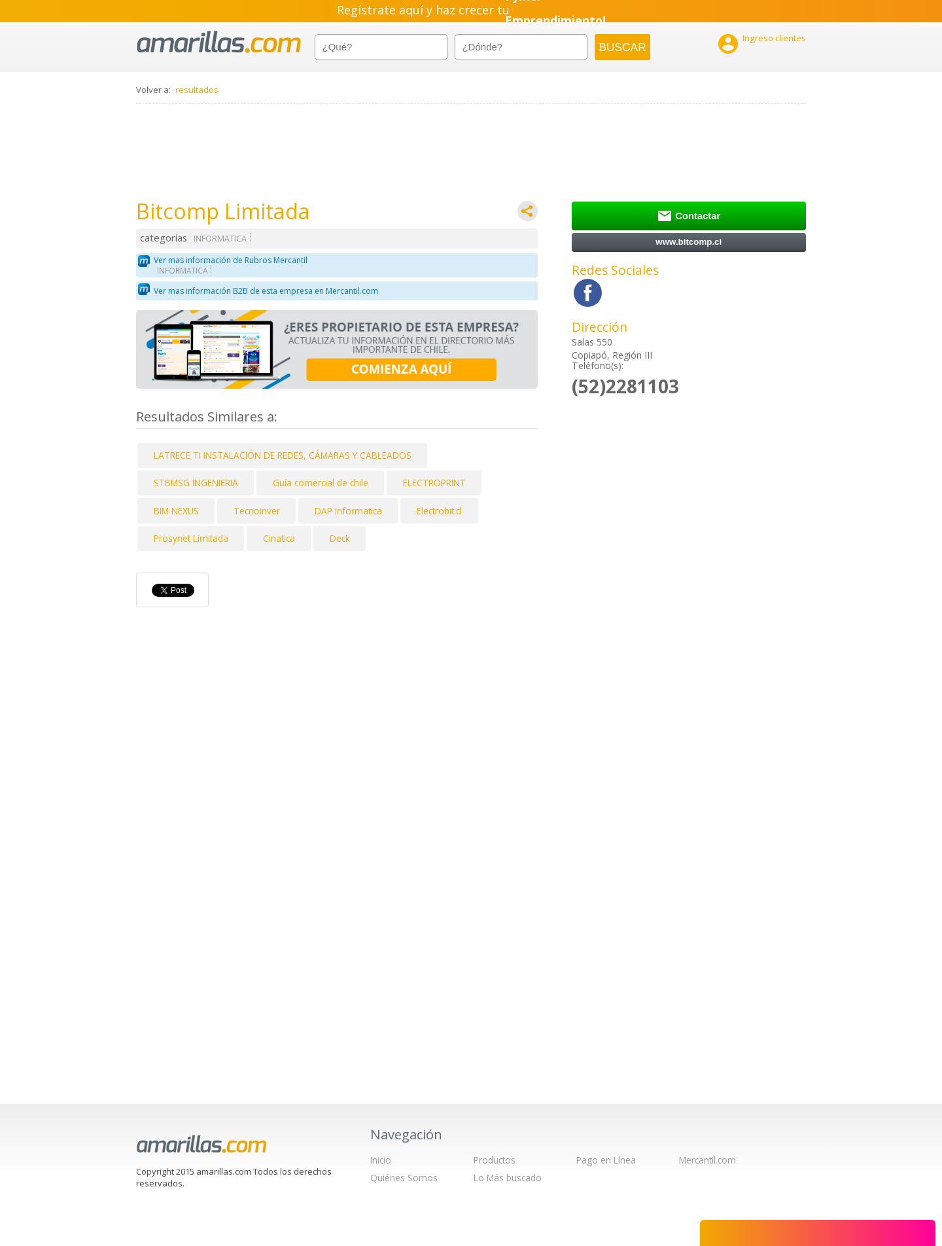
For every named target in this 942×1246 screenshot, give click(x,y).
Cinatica (279, 538)
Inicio (380, 1160)
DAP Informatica (348, 511)
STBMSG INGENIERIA (196, 482)
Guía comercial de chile (320, 482)
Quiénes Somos (404, 1177)
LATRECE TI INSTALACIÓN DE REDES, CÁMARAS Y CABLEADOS (282, 455)
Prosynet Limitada (191, 538)
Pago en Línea (606, 1160)
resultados (196, 90)
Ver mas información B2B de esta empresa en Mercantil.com (266, 290)
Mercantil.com (707, 1160)
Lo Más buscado (508, 1177)
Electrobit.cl (439, 511)
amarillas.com (219, 42)
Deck (340, 538)
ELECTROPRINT (434, 482)
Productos (494, 1160)
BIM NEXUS (176, 511)
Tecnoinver (257, 511)
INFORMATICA (220, 238)
